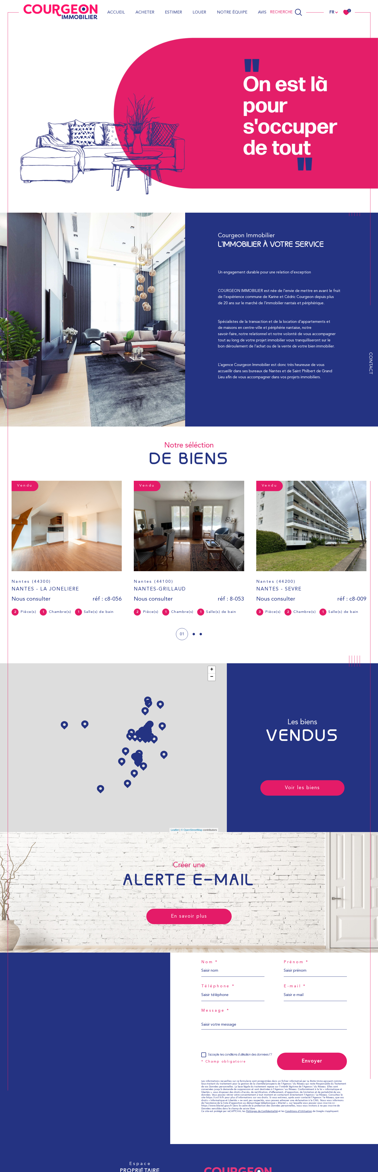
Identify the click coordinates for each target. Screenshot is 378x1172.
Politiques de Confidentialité (262, 1111)
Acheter (144, 12)
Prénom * (296, 962)
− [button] (211, 677)
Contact (370, 363)
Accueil (116, 12)
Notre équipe (232, 12)
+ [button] (211, 669)
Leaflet (175, 829)
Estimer (173, 12)
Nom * (209, 962)
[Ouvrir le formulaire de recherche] (286, 12)
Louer (199, 12)
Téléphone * (218, 986)
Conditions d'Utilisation (298, 1111)
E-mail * (295, 986)
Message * (215, 1011)
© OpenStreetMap (191, 829)
